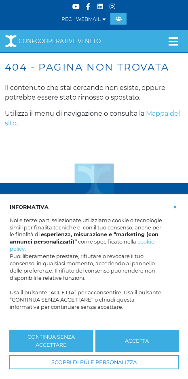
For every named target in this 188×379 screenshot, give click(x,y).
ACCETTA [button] (137, 341)
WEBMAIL (91, 19)
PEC (66, 19)
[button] (175, 206)
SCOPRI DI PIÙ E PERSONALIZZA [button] (94, 362)
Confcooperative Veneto (53, 41)
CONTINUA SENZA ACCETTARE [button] (51, 341)
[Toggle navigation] (173, 41)
